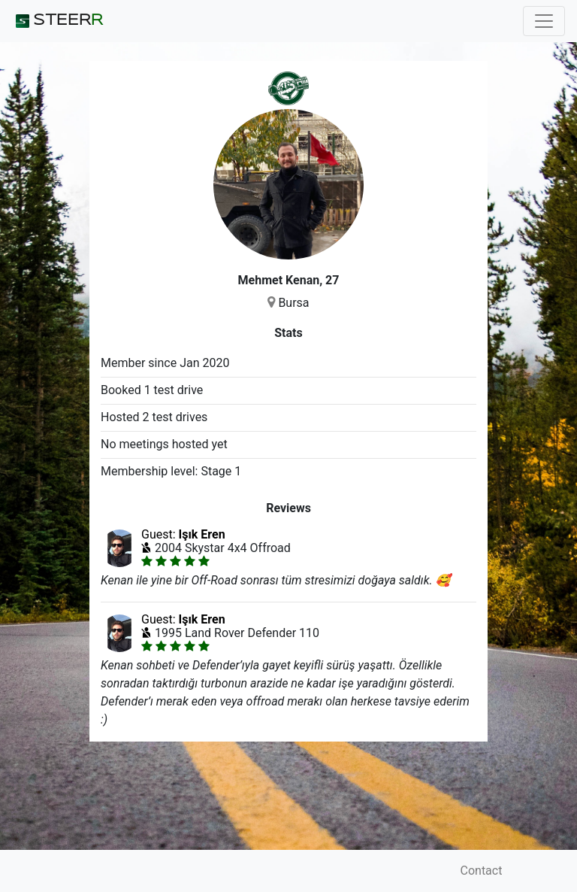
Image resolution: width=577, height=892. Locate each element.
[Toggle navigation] (544, 21)
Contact (482, 870)
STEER (57, 21)
